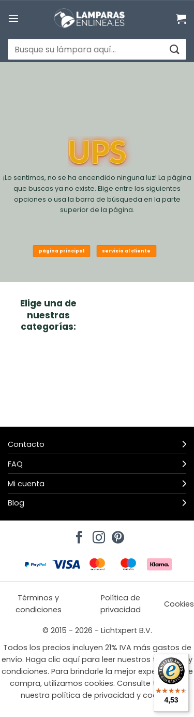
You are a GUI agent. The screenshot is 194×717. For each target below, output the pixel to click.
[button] (13, 18)
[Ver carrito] (181, 18)
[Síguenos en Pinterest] (116, 534)
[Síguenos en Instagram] (97, 534)
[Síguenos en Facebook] (77, 534)
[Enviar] (174, 49)
